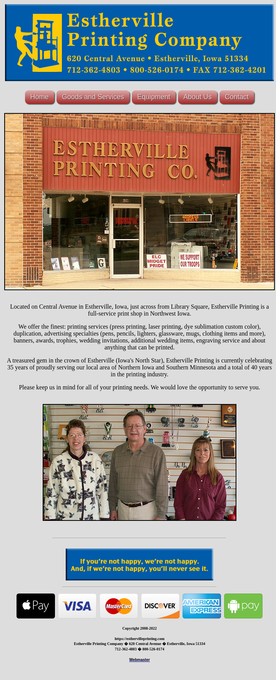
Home (39, 97)
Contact (237, 97)
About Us (197, 97)
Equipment (153, 97)
